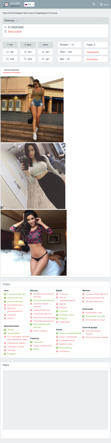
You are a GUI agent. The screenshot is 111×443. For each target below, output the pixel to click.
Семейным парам (16, 343)
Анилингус (64, 351)
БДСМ (62, 304)
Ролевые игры (66, 314)
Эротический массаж (43, 300)
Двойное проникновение (15, 309)
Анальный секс (14, 297)
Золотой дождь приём (97, 337)
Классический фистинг (97, 294)
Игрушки (11, 314)
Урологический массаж (40, 305)
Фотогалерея (11, 70)
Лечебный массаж (42, 313)
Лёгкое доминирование (67, 299)
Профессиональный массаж (43, 295)
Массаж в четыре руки (44, 317)
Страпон (63, 311)
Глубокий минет (67, 340)
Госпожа (63, 294)
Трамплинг (64, 322)
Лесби (36, 349)
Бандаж (63, 318)
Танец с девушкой (42, 345)
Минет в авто (66, 344)
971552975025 (16, 27)
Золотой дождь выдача (93, 332)
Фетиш (10, 318)
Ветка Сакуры (40, 330)
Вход (104, 4)
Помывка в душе (15, 346)
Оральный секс (15, 301)
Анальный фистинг (95, 297)
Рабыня (63, 307)
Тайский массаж (41, 310)
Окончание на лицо (95, 320)
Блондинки (92, 59)
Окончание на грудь (96, 316)
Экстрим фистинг (94, 301)
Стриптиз (38, 342)
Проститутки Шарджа (13, 13)
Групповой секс (15, 305)
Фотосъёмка (13, 333)
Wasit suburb (29, 13)
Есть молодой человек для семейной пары (18, 338)
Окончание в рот (94, 312)
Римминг (11, 354)
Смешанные (93, 52)
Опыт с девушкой (68, 337)
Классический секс (16, 294)
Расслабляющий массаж (41, 325)
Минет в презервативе (70, 333)
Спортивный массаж (43, 321)
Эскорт (10, 329)
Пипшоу (11, 350)
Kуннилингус (65, 347)
